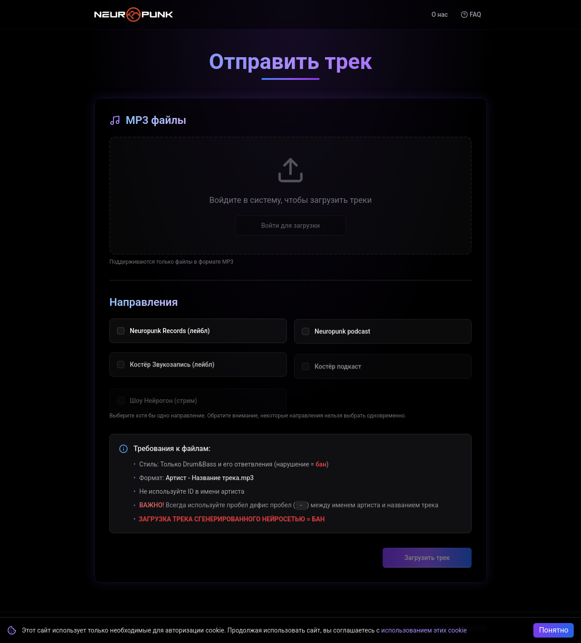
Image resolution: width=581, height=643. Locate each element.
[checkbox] (120, 337)
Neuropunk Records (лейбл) (170, 337)
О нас (440, 14)
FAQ (471, 14)
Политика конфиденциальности (439, 627)
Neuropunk (148, 627)
